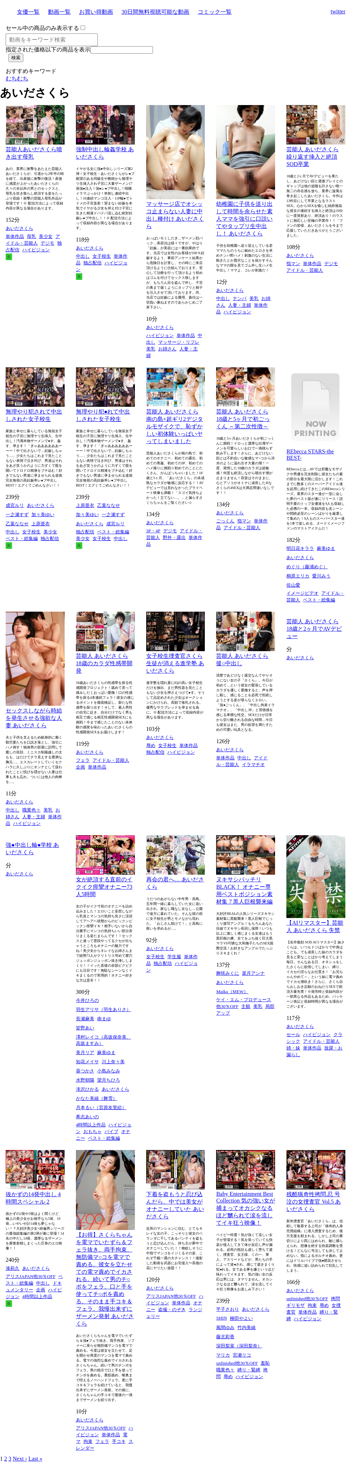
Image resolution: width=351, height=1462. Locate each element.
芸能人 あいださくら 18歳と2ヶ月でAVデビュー (314, 628)
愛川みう (321, 576)
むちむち (17, 78)
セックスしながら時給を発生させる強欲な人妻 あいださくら (34, 718)
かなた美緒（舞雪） (96, 1098)
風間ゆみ (225, 1327)
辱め (150, 745)
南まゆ (104, 1018)
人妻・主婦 (239, 305)
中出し (83, 256)
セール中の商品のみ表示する (42, 28)
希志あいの (87, 1116)
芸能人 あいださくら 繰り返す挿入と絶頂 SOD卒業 (312, 156)
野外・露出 (174, 537)
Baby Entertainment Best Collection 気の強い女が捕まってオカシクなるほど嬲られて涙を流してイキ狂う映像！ (245, 1208)
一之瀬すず (17, 514)
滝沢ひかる (87, 1089)
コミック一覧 (215, 12)
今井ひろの (87, 1000)
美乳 (150, 348)
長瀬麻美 (85, 1018)
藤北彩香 (225, 1336)
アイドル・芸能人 (304, 270)
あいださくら (19, 228)
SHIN (221, 1318)
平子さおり (227, 1309)
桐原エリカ (297, 576)
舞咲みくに (227, 973)
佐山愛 (293, 585)
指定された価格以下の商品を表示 (48, 50)
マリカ (223, 1355)
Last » (35, 1459)
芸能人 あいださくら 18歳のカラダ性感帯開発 (104, 663)
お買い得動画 (96, 12)
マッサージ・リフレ (179, 342)
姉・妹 (293, 1048)
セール (293, 1034)
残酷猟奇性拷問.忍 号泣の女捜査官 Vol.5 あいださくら (313, 1201)
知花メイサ (87, 1061)
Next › (20, 1459)
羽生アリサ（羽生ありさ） (103, 1009)
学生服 (174, 956)
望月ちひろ (108, 1080)
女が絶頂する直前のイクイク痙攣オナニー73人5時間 (104, 886)
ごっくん (225, 521)
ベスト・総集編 (22, 538)
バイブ (111, 1131)
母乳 (31, 236)
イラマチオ (253, 764)
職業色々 (31, 810)
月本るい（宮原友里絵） (101, 1107)
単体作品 (15, 236)
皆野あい (85, 1027)
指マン (293, 263)
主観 (245, 1006)
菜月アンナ (253, 973)
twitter (338, 11)
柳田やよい (241, 1318)
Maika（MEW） (232, 991)
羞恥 (265, 1363)
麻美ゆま (326, 548)
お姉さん (167, 348)
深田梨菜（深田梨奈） (239, 1345)
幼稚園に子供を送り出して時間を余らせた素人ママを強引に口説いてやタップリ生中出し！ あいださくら (244, 219)
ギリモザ (295, 1305)
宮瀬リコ (242, 1355)
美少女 (46, 236)
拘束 (88, 1441)
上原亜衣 (40, 523)
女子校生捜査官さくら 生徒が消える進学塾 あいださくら (175, 663)
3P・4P (153, 530)
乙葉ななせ (17, 523)
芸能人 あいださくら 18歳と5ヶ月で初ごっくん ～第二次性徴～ (243, 419)
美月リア (85, 1052)
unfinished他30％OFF (237, 1363)
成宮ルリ (15, 505)
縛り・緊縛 (248, 1369)
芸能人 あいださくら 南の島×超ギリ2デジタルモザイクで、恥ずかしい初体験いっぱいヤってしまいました (174, 426)
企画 (80, 767)
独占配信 (92, 262)
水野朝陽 (85, 1080)
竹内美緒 (246, 1327)
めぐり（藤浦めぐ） (307, 566)
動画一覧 (59, 12)
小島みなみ (108, 1070)
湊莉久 (12, 1268)
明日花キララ (300, 548)
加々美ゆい (42, 514)
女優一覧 (28, 12)
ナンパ (239, 298)
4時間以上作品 (91, 1124)
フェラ (83, 760)
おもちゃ (92, 1131)
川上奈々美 (113, 1061)
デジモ (47, 243)
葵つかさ (85, 1070)
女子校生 (102, 256)
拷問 (335, 1298)
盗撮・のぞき (172, 1309)
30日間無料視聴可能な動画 (155, 12)
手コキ (119, 1441)
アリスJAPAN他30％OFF (30, 1276)
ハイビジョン (36, 249)
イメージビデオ (302, 593)
